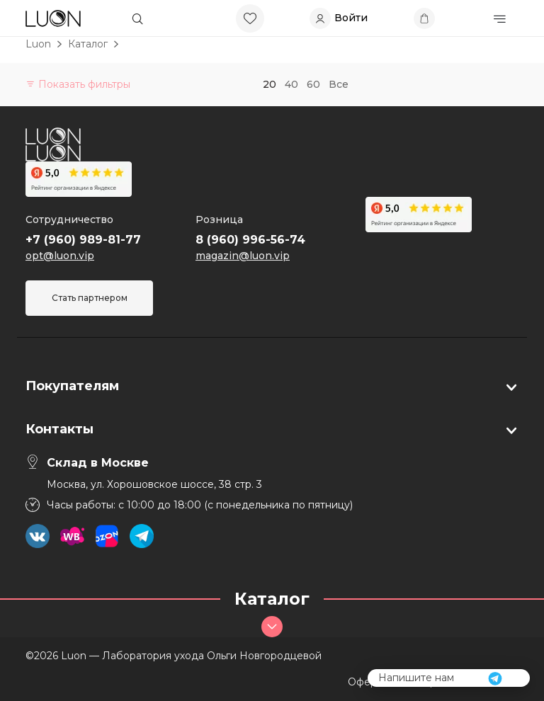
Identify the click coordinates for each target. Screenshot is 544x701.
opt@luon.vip (60, 255)
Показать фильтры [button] (78, 84)
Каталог (88, 44)
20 (269, 84)
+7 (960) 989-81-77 (83, 239)
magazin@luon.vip (243, 255)
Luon (38, 44)
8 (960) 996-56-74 (250, 239)
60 (313, 84)
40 (291, 84)
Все (338, 84)
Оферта (367, 682)
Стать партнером (90, 297)
